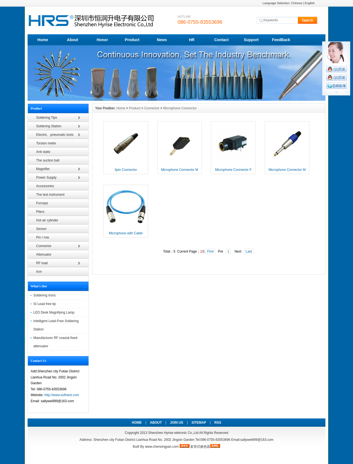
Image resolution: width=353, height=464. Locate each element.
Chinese (296, 3)
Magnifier (43, 169)
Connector (43, 246)
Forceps (42, 203)
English (310, 3)
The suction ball (47, 160)
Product (132, 40)
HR (191, 40)
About (72, 40)
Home (43, 40)
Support (251, 40)
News (162, 40)
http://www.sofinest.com (61, 395)
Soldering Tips (46, 118)
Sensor (41, 229)
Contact (221, 40)
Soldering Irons (44, 295)
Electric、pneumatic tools (54, 135)
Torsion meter (46, 143)
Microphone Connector (180, 108)
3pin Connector (125, 170)
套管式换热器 (200, 447)
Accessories (45, 186)
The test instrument (50, 195)
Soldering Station (48, 126)
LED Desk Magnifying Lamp (53, 312)
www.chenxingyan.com (162, 447)
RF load (42, 263)
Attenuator (43, 254)
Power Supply (46, 177)
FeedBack (281, 40)
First (210, 251)
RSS (217, 423)
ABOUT (156, 423)
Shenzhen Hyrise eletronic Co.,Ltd (173, 433)
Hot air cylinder (47, 220)
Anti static (43, 152)
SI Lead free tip (44, 304)
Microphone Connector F (233, 170)
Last (249, 251)
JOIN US (176, 423)
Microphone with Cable (126, 233)
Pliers (40, 212)
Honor (102, 40)
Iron (39, 272)
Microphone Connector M (179, 170)
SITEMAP (198, 423)
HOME (137, 423)
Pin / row (42, 237)
